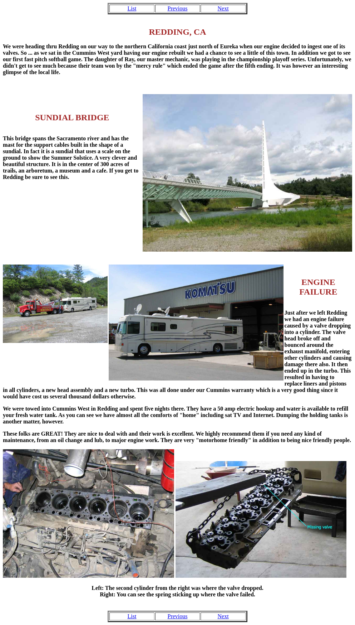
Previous (177, 8)
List (131, 8)
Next (223, 8)
